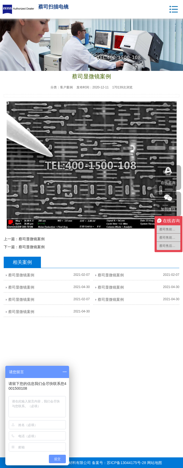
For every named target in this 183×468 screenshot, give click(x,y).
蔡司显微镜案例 (32, 239)
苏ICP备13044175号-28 (126, 463)
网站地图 (154, 463)
